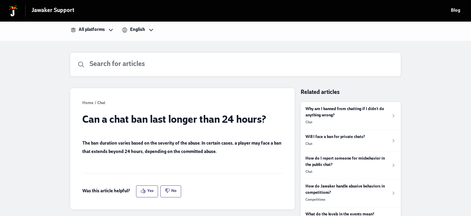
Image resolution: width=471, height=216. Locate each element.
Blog (455, 10)
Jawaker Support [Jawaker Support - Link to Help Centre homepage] (53, 10)
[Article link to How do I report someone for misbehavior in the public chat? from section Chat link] (351, 165)
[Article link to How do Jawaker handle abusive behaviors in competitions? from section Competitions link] (351, 193)
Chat (101, 103)
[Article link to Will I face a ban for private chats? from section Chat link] (351, 141)
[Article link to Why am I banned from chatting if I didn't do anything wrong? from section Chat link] (351, 116)
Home (87, 103)
